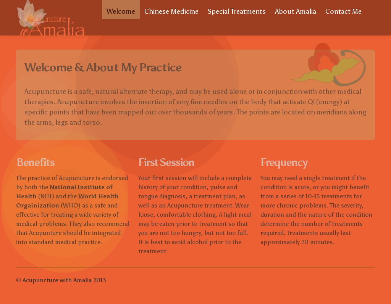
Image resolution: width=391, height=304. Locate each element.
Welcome (121, 11)
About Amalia (295, 11)
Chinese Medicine (171, 11)
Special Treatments (237, 11)
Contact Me (343, 11)
